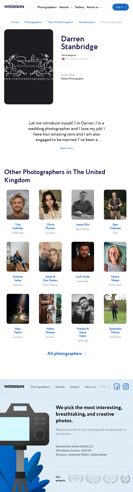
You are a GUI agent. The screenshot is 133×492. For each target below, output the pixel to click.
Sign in (119, 7)
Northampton (87, 22)
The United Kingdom (60, 22)
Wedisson (14, 6)
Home (15, 22)
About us (92, 7)
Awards (64, 7)
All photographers (64, 353)
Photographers (47, 7)
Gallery (79, 7)
